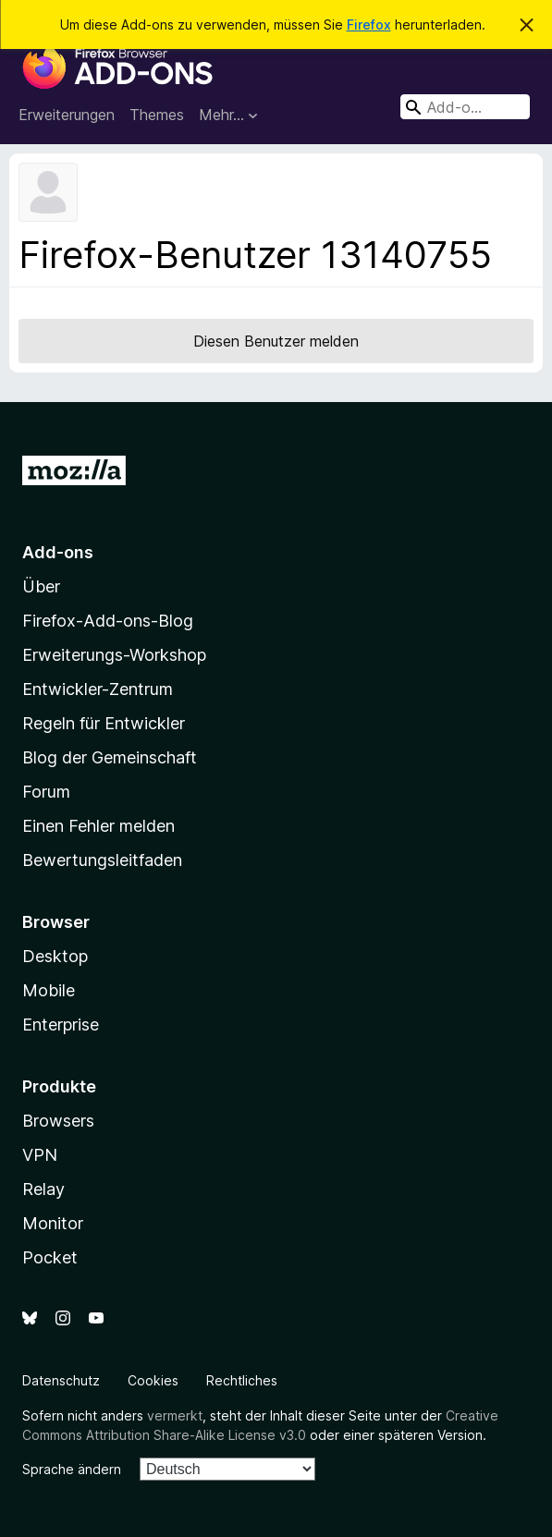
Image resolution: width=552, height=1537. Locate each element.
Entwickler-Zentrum (97, 689)
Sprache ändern (71, 1469)
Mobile (48, 990)
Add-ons (57, 552)
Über (41, 586)
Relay (43, 1189)
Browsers (58, 1120)
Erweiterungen (66, 114)
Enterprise (60, 1024)
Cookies (153, 1380)
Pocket (50, 1257)
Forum (46, 791)
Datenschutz (61, 1380)
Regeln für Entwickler (103, 723)
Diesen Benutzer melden (276, 341)
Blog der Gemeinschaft (109, 757)
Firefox (369, 24)
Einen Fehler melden (98, 826)
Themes (156, 114)
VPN (39, 1155)
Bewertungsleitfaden (102, 860)
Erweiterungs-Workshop (114, 655)
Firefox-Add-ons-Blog (107, 620)
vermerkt (174, 1415)
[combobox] (465, 106)
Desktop (55, 956)
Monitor (52, 1223)
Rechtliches (241, 1380)
